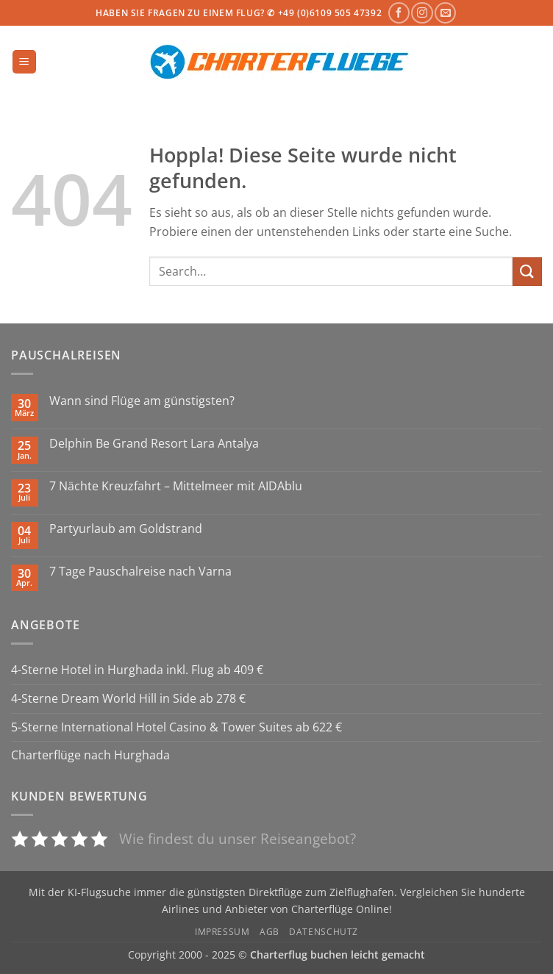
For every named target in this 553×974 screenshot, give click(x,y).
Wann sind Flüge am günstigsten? (142, 401)
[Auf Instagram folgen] (421, 13)
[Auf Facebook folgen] (399, 13)
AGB (269, 931)
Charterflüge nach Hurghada (90, 755)
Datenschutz (323, 931)
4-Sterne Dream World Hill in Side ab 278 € (128, 698)
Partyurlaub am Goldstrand (125, 529)
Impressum (222, 931)
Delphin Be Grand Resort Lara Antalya (154, 444)
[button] (24, 62)
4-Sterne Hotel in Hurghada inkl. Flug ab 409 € (137, 670)
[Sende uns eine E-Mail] (445, 13)
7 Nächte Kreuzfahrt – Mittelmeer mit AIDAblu (175, 486)
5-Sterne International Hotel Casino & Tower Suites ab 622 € (176, 727)
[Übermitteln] (527, 271)
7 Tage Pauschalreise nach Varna (140, 572)
